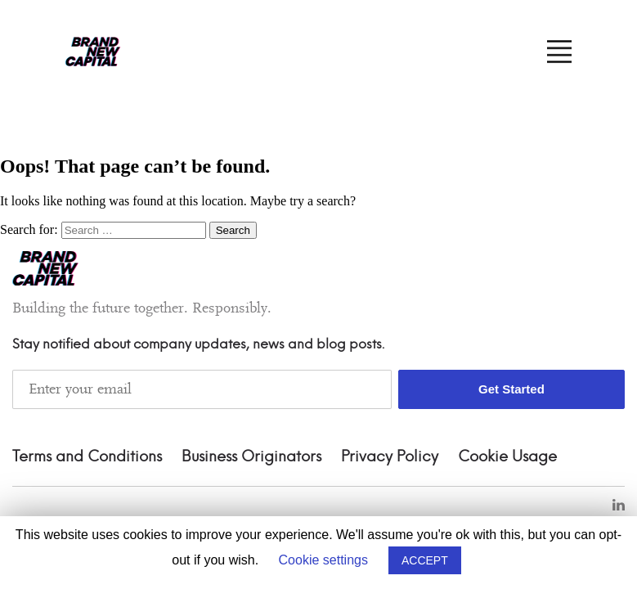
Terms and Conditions (87, 457)
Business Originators (251, 457)
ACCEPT (424, 560)
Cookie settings (323, 560)
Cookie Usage (507, 457)
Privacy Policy (389, 457)
